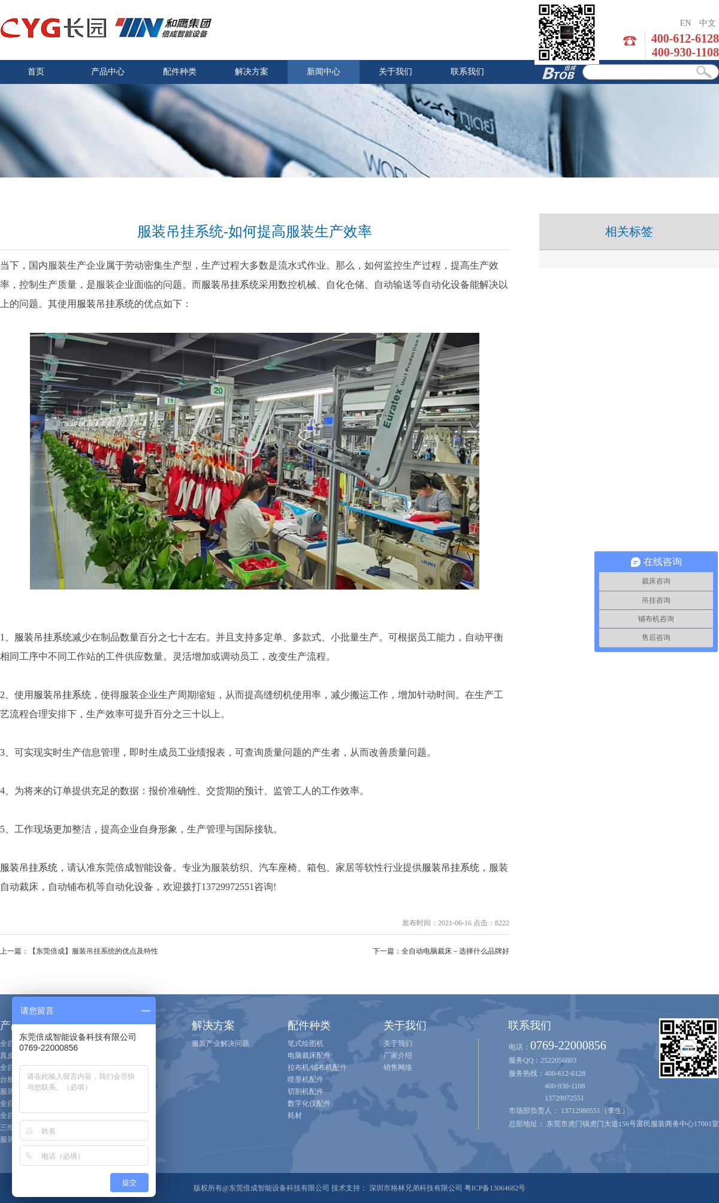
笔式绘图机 (306, 1043)
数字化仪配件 (309, 1103)
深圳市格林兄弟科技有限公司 (416, 1188)
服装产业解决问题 (220, 1043)
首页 (36, 71)
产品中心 (108, 71)
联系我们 (467, 71)
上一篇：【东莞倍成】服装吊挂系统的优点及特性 (79, 951)
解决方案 (251, 71)
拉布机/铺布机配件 (317, 1067)
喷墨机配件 (306, 1079)
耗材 (295, 1115)
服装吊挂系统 (230, 284)
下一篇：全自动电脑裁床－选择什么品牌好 (441, 951)
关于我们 (395, 71)
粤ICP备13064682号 (495, 1188)
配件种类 (180, 71)
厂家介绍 (397, 1055)
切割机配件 (306, 1091)
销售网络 (397, 1067)
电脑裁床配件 (309, 1055)
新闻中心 (323, 71)
